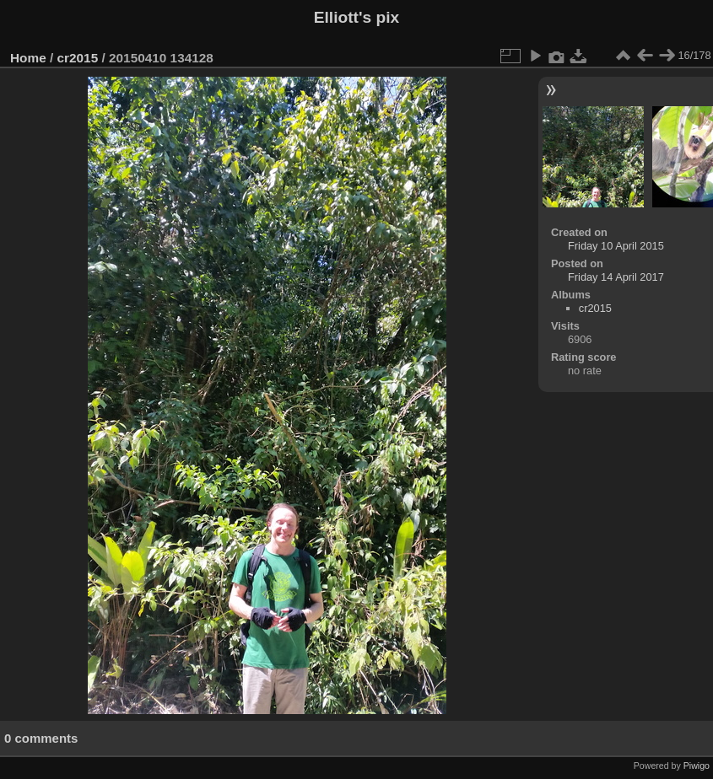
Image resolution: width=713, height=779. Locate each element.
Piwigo (696, 765)
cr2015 (78, 58)
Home (28, 58)
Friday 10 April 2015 (616, 245)
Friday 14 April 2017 (616, 277)
